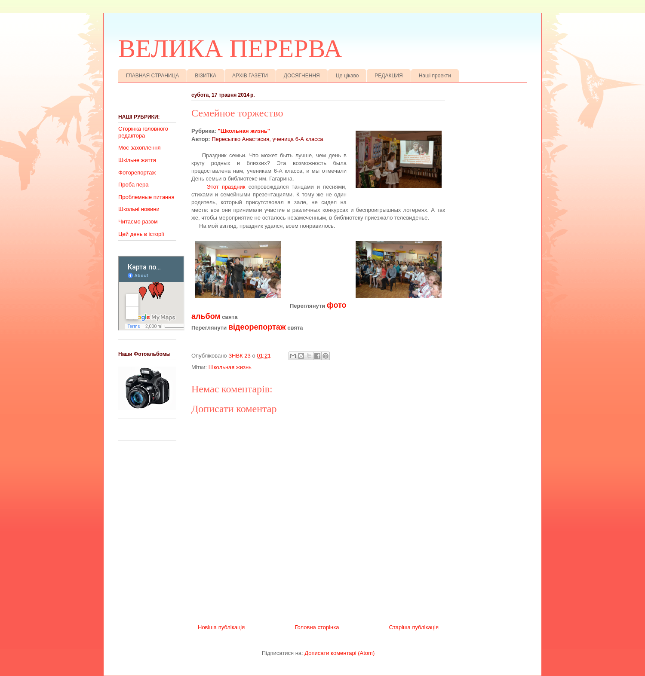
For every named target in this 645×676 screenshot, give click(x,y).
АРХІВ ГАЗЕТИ (250, 76)
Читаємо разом (138, 221)
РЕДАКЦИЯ (388, 76)
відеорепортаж (257, 327)
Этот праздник (225, 187)
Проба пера (133, 184)
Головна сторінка (317, 627)
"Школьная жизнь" (244, 131)
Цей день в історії (141, 234)
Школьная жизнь (230, 367)
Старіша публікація (414, 627)
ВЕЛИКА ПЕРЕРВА (230, 48)
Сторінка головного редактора (143, 132)
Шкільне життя (137, 160)
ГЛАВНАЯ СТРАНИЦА (152, 76)
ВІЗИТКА (205, 76)
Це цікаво (347, 76)
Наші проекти (435, 76)
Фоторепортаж (137, 172)
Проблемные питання (146, 197)
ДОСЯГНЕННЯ (302, 76)
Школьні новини (139, 209)
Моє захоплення (139, 147)
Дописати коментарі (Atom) (339, 653)
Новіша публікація (221, 627)
